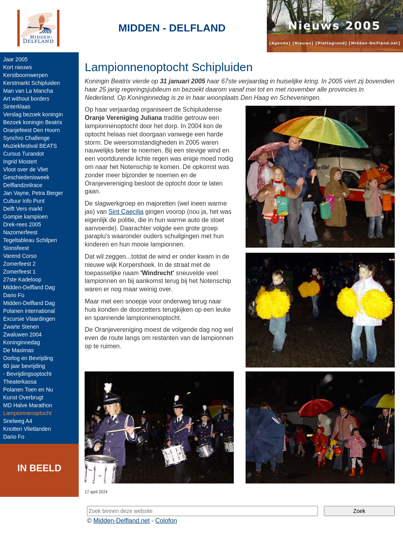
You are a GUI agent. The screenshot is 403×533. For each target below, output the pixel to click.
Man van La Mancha (28, 91)
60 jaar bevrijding (24, 366)
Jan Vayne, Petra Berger (33, 193)
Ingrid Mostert (20, 161)
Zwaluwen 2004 (22, 334)
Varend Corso (20, 256)
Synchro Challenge (26, 138)
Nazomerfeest (20, 232)
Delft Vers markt (23, 209)
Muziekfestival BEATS (30, 146)
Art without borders (26, 99)
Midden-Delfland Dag (29, 287)
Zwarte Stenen (21, 326)
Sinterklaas (16, 106)
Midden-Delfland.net (121, 520)
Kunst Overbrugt (23, 397)
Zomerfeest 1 (19, 271)
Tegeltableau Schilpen (30, 240)
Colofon (166, 520)
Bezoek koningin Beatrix (32, 122)
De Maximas (18, 350)
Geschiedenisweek (26, 177)
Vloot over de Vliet (25, 169)
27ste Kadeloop (22, 279)
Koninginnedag (21, 342)
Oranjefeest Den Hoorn (31, 130)
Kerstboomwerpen (25, 75)
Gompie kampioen (25, 216)
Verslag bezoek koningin (33, 114)
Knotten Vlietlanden (27, 429)
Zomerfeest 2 (19, 264)
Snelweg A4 (17, 421)
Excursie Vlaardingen (29, 319)
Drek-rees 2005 (22, 224)
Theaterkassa (20, 382)
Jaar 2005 (15, 59)
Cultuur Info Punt (23, 201)
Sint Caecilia (126, 211)
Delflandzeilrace (23, 185)
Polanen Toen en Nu (28, 389)
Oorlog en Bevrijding (28, 358)
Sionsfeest (16, 248)
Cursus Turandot (23, 154)
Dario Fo (13, 295)
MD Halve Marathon (27, 405)
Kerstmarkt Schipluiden (31, 83)
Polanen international (29, 311)
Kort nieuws (17, 67)
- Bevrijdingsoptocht (27, 374)
